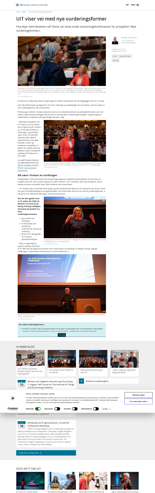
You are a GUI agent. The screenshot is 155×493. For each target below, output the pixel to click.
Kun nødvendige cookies (138, 481)
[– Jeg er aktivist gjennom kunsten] (124, 449)
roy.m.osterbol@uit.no (127, 41)
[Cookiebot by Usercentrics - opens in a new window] (12, 489)
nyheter (24, 12)
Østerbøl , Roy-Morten (129, 38)
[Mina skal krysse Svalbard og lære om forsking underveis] (93, 450)
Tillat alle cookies (138, 475)
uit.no (18, 12)
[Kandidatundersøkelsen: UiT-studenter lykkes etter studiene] (62, 450)
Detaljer (105, 489)
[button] (62, 300)
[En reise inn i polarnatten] (30, 449)
